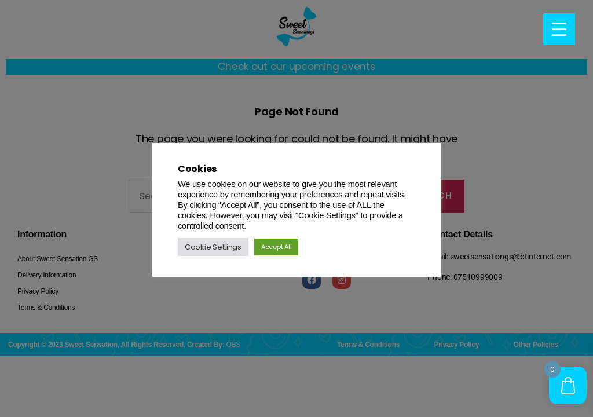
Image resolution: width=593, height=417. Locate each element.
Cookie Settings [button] (213, 247)
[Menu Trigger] (559, 29)
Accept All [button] (276, 246)
